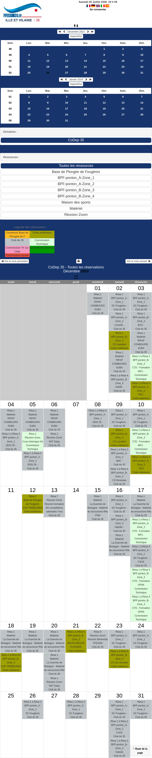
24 (141, 66)
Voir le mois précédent (14, 261)
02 (10, 102)
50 (10, 60)
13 (66, 60)
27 (66, 72)
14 (85, 60)
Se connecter (98, 9)
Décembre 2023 (75, 31)
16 (123, 60)
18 (29, 66)
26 (104, 114)
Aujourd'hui (76, 36)
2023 (85, 271)
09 (119, 404)
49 (10, 54)
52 (10, 72)
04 (10, 114)
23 (123, 66)
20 (66, 66)
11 (29, 60)
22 (104, 66)
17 (141, 60)
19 (47, 66)
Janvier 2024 (76, 79)
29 (104, 72)
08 (98, 404)
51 (10, 66)
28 (85, 72)
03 (10, 108)
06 (54, 404)
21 (85, 66)
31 (141, 72)
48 (10, 48)
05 (10, 120)
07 (76, 404)
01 (10, 96)
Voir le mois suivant (139, 261)
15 (104, 60)
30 (123, 72)
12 (47, 60)
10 (141, 54)
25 (29, 72)
